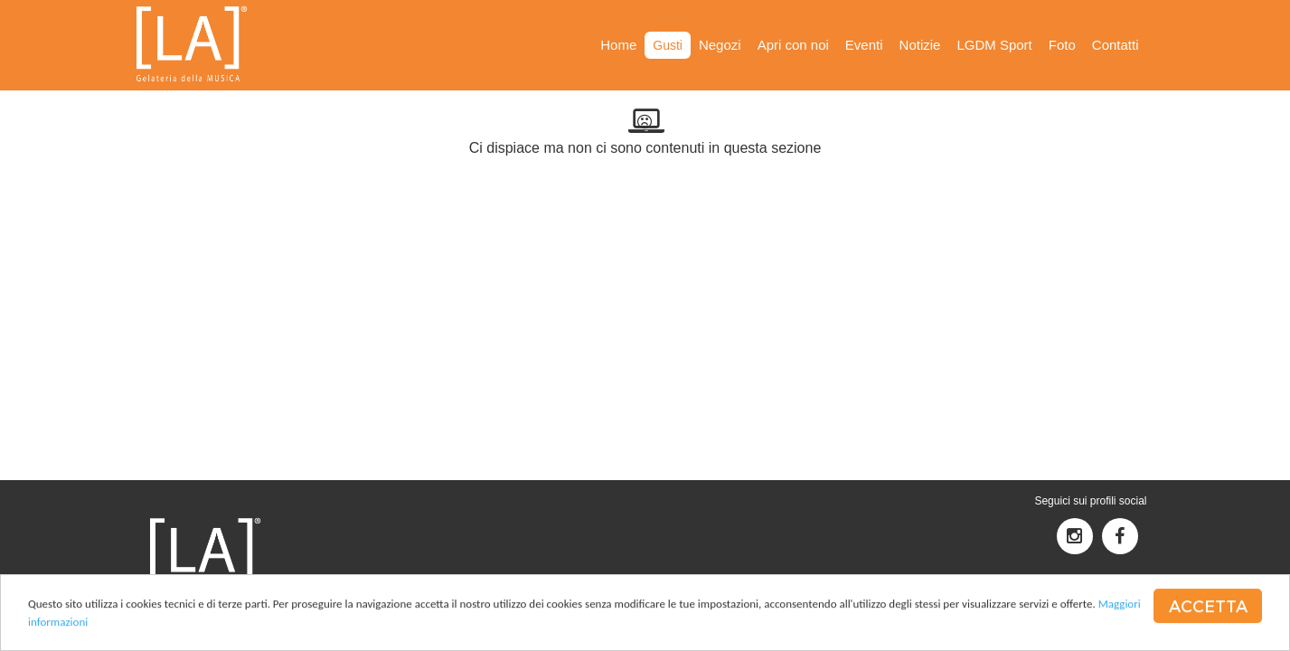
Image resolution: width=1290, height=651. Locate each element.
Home (618, 44)
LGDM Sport (993, 44)
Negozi (720, 44)
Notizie (920, 44)
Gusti (668, 45)
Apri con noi (793, 44)
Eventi (864, 44)
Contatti (1115, 44)
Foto (1062, 44)
